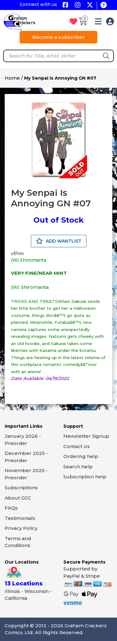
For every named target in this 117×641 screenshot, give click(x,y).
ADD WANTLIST (58, 241)
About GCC (18, 498)
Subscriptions (21, 488)
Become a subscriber (58, 37)
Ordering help (80, 456)
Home (12, 78)
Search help (78, 467)
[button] (98, 23)
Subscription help (84, 477)
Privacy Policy (21, 528)
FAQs (11, 508)
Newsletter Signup (86, 436)
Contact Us (76, 446)
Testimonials (20, 518)
